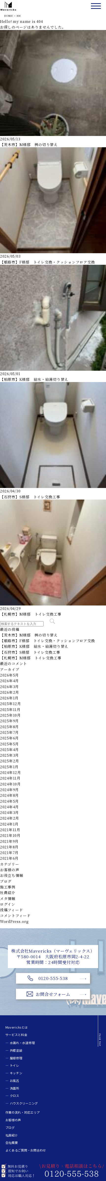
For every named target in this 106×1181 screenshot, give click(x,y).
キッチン (16, 1073)
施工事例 (7, 886)
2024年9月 (9, 789)
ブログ (6, 881)
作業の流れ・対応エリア (22, 1112)
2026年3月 (9, 686)
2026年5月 (9, 675)
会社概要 (11, 1142)
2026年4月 (9, 680)
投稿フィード (11, 909)
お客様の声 (9, 869)
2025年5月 (9, 743)
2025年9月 (9, 720)
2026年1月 (9, 697)
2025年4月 (9, 749)
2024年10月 (10, 783)
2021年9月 (9, 841)
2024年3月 (9, 812)
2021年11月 (10, 829)
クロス (14, 1095)
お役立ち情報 (11, 875)
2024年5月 (9, 800)
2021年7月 (9, 852)
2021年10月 (10, 835)
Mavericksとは (16, 1027)
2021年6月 (9, 858)
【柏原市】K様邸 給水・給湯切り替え (34, 379)
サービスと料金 (16, 1035)
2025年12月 (10, 703)
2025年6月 (9, 737)
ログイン (7, 904)
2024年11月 (10, 778)
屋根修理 (16, 1058)
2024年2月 (9, 818)
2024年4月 (9, 806)
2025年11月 (10, 709)
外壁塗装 (16, 1050)
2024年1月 (9, 824)
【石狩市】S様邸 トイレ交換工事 (30, 496)
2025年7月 (9, 732)
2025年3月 (9, 755)
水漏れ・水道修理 (22, 1043)
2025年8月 (9, 726)
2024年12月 (10, 772)
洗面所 (14, 1088)
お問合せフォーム (53, 994)
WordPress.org (14, 921)
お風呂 (14, 1080)
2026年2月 (9, 692)
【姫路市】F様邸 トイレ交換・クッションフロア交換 (47, 262)
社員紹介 (7, 892)
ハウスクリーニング (24, 1103)
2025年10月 (10, 715)
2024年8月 (9, 795)
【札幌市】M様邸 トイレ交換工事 (30, 614)
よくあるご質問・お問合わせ (25, 1150)
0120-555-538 (53, 978)
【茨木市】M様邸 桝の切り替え (29, 144)
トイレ (14, 1065)
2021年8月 (9, 846)
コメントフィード (15, 915)
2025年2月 (9, 760)
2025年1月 (9, 766)
